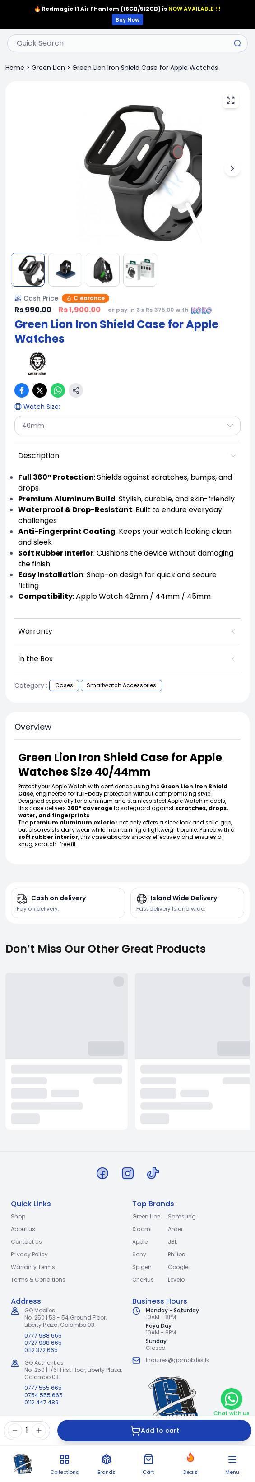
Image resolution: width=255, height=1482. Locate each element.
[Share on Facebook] (21, 390)
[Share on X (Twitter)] (39, 390)
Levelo (176, 1279)
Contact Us (26, 1242)
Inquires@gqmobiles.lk (177, 1360)
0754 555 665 (43, 1395)
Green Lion (48, 67)
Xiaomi (142, 1229)
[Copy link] (76, 390)
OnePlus (143, 1279)
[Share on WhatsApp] (58, 390)
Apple (140, 1242)
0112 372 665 (41, 1350)
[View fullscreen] (231, 100)
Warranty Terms (33, 1267)
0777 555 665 (43, 1388)
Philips (176, 1254)
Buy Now (127, 19)
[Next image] (232, 168)
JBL (172, 1242)
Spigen (142, 1267)
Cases (64, 685)
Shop (18, 1216)
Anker (175, 1229)
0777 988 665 (43, 1335)
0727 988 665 (43, 1343)
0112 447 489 (41, 1402)
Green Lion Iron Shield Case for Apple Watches (145, 67)
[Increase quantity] (39, 1430)
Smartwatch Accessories (121, 685)
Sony (139, 1254)
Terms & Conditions (38, 1279)
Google (178, 1267)
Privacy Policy (29, 1254)
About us (23, 1229)
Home (14, 67)
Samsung (182, 1216)
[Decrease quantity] (15, 1430)
